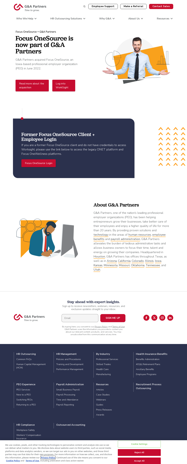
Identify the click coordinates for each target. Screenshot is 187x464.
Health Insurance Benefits (151, 354)
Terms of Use (118, 326)
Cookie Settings (139, 444)
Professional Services (107, 359)
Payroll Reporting (65, 404)
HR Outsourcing (26, 354)
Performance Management (69, 369)
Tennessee (153, 265)
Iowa (158, 261)
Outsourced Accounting (70, 425)
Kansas (98, 265)
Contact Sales (161, 6)
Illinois (149, 261)
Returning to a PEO (26, 404)
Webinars (101, 399)
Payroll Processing (65, 394)
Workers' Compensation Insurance (28, 437)
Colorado (138, 261)
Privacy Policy (101, 326)
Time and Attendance (67, 399)
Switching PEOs (24, 399)
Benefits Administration (147, 359)
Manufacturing (103, 374)
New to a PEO (23, 394)
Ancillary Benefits (145, 369)
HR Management (66, 354)
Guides (99, 404)
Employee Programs (146, 374)
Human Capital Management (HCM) (31, 366)
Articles (100, 389)
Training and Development (69, 364)
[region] (93, 452)
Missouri (124, 265)
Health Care (102, 369)
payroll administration (125, 239)
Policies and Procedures (68, 359)
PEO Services (23, 389)
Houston (99, 256)
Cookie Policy (13, 460)
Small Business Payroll (68, 389)
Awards (100, 414)
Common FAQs (24, 359)
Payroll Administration (70, 384)
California (124, 261)
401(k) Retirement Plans (148, 364)
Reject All (139, 452)
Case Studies (103, 394)
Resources (102, 384)
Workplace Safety (25, 430)
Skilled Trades (103, 364)
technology (101, 235)
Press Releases (104, 409)
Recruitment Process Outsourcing (148, 386)
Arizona (112, 261)
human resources (139, 235)
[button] (133, 6)
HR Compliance (25, 425)
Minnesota (110, 265)
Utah (97, 270)
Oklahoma (137, 265)
